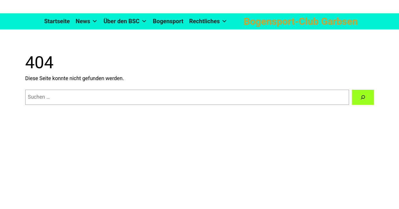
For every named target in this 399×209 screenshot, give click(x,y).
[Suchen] (363, 97)
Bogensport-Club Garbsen (301, 21)
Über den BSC (125, 21)
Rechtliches (208, 21)
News (87, 21)
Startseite (57, 21)
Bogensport (168, 21)
